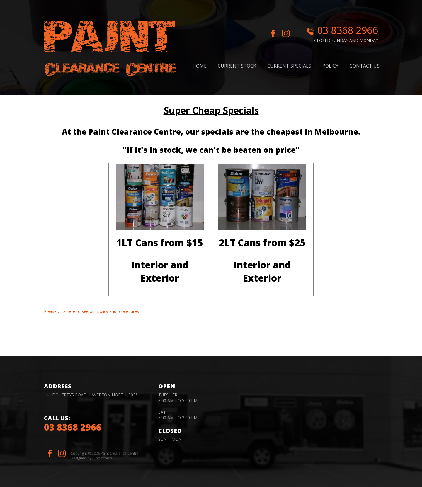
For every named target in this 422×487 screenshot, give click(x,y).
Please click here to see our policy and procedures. (92, 311)
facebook (273, 34)
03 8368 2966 (347, 30)
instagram (288, 34)
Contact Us (365, 66)
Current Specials (289, 66)
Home (200, 66)
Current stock (237, 66)
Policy (330, 66)
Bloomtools (102, 459)
